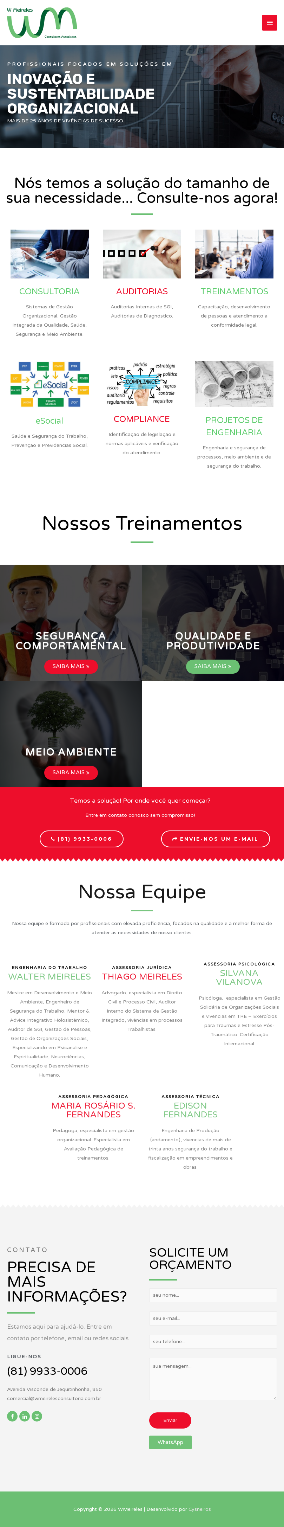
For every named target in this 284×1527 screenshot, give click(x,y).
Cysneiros (200, 1509)
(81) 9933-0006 (47, 1371)
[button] (71, 641)
